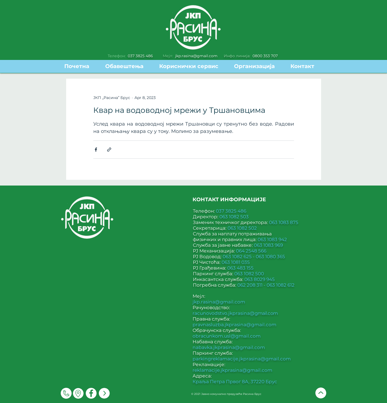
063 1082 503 (234, 216)
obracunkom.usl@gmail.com (227, 336)
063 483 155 (240, 268)
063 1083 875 (283, 222)
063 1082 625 (238, 256)
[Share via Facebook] (95, 149)
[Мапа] (78, 393)
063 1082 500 (249, 273)
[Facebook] (91, 393)
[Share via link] (109, 149)
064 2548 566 (251, 251)
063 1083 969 (268, 245)
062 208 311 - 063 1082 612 (266, 285)
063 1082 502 (242, 228)
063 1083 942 (272, 239)
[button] (192, 66)
